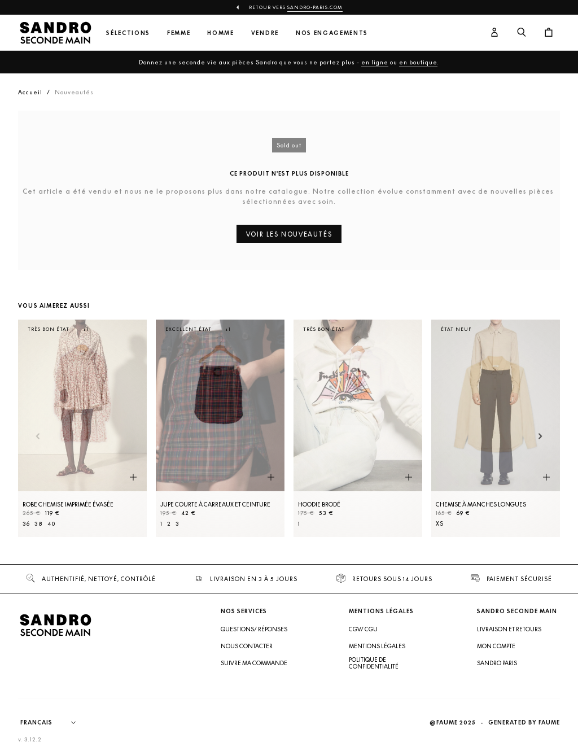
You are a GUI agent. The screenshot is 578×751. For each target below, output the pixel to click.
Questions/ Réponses (254, 629)
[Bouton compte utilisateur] (494, 33)
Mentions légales (377, 646)
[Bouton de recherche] (521, 33)
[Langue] (53, 722)
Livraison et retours (509, 629)
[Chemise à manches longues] (495, 428)
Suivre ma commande (254, 663)
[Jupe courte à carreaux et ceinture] (220, 428)
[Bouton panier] (548, 33)
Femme (178, 33)
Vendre (265, 33)
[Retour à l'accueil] (55, 33)
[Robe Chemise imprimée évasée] (82, 428)
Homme (220, 33)
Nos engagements (332, 33)
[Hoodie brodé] (358, 428)
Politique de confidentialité (374, 663)
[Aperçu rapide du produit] (133, 477)
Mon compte (496, 646)
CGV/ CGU (363, 629)
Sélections (128, 33)
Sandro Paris (497, 663)
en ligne (374, 62)
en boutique (418, 62)
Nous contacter (247, 646)
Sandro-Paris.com (315, 7)
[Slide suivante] (540, 436)
